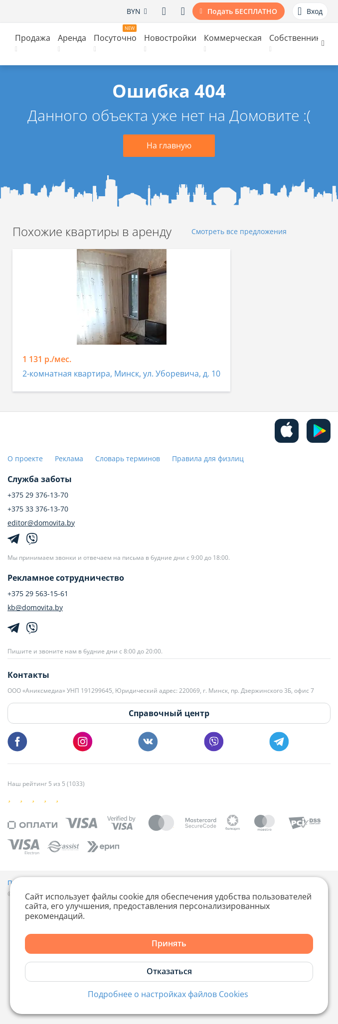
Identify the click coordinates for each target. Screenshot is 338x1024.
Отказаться (169, 971)
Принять (169, 943)
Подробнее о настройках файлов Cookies (168, 994)
